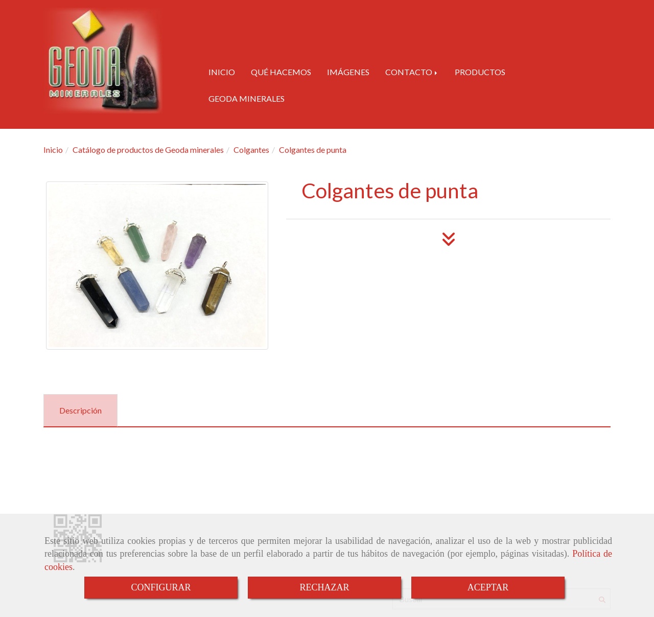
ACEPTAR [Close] (488, 587)
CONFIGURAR (161, 587)
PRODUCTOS (480, 72)
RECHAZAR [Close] (324, 587)
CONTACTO (412, 72)
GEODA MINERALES (246, 98)
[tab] (80, 410)
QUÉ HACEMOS (281, 72)
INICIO (221, 72)
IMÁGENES (348, 72)
